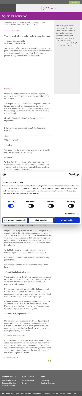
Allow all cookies (67, 220)
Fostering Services (8, 385)
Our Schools (35, 22)
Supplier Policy (37, 393)
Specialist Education (24, 22)
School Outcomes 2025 (16, 41)
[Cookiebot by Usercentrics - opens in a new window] (70, 174)
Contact (24, 383)
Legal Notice (46, 393)
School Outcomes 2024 (16, 43)
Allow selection (41, 220)
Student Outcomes (31, 24)
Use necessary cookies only (15, 220)
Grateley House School (17, 24)
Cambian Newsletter (48, 383)
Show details (70, 214)
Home (14, 22)
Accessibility (74, 2)
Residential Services (9, 383)
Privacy (17, 393)
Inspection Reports (28, 381)
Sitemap (69, 393)
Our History (45, 381)
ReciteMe (62, 393)
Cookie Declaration (26, 393)
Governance (55, 393)
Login (74, 393)
